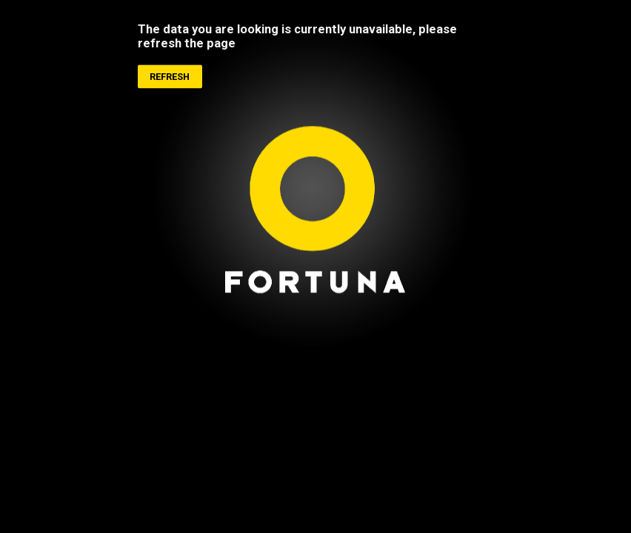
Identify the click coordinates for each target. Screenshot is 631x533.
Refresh (170, 77)
